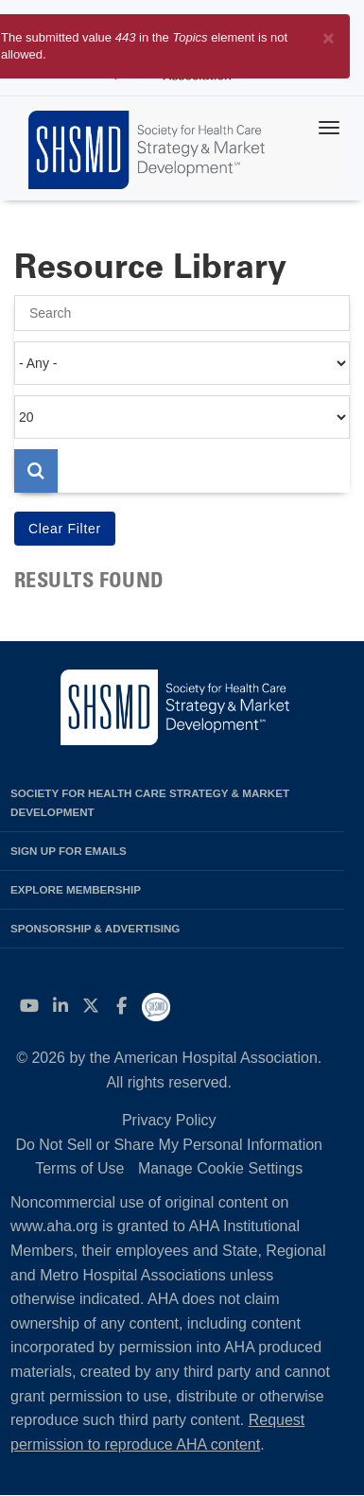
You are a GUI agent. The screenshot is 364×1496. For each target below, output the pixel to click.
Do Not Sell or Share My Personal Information (168, 1145)
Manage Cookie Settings (220, 1168)
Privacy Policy (169, 1120)
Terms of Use (79, 1168)
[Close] (328, 34)
